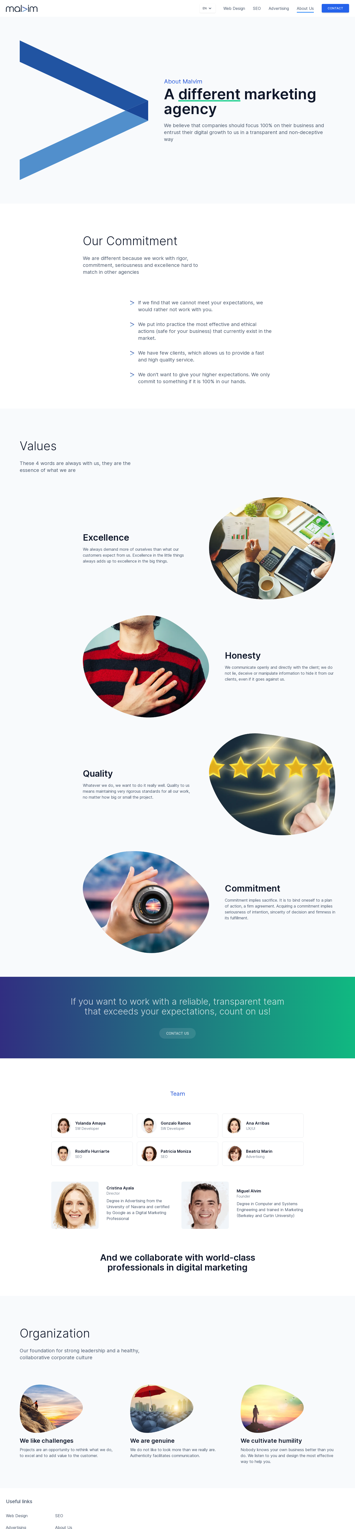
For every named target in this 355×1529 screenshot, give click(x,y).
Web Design (234, 8)
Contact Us (177, 1033)
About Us (305, 8)
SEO (257, 8)
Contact (335, 8)
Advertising (279, 8)
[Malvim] (21, 8)
